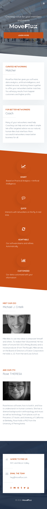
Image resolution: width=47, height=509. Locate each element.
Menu (44, 3)
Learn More (23, 36)
